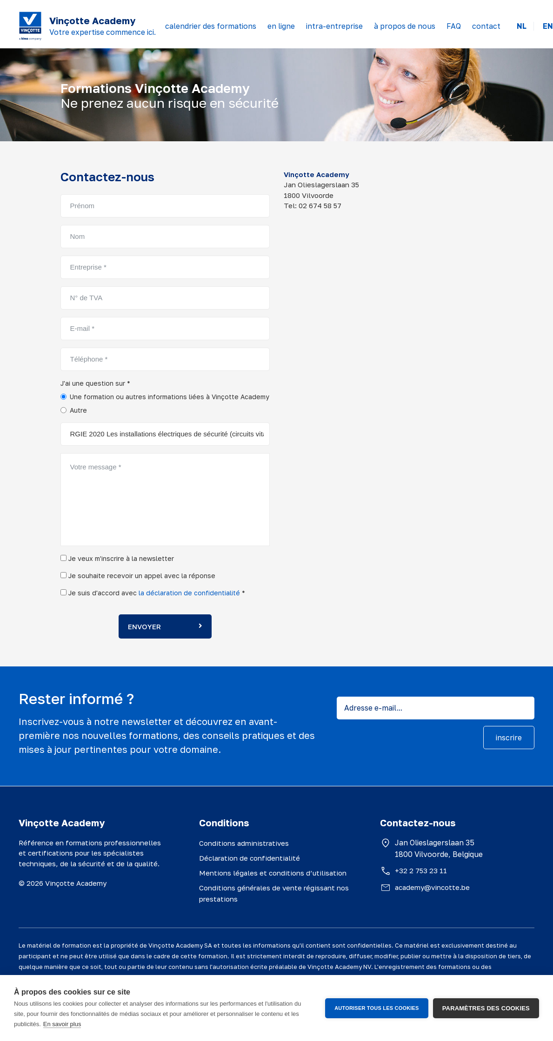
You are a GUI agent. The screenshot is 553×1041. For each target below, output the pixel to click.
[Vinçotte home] (30, 26)
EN (548, 26)
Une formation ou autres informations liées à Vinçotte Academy (169, 397)
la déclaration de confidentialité (189, 593)
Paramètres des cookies (486, 1008)
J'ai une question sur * (95, 383)
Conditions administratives (244, 843)
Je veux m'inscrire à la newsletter (117, 558)
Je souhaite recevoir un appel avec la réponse (137, 576)
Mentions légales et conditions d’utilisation (272, 873)
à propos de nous (404, 26)
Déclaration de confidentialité (249, 858)
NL (521, 26)
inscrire (509, 737)
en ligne (281, 26)
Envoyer (165, 626)
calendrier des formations (210, 26)
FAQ (453, 26)
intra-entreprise (334, 26)
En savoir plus (62, 1024)
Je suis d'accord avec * (152, 593)
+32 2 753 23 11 (421, 870)
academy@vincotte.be (432, 887)
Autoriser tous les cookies (376, 1008)
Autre (78, 410)
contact (486, 26)
